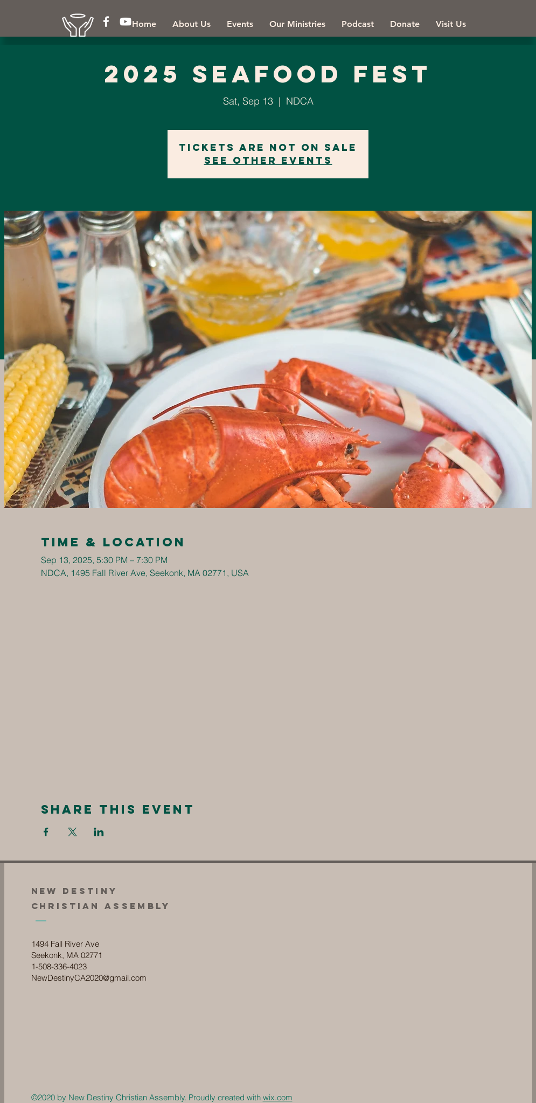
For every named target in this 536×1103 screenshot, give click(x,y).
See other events (268, 160)
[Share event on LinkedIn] (99, 832)
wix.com (278, 1097)
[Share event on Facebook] (46, 832)
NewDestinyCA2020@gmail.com (89, 978)
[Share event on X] (72, 832)
